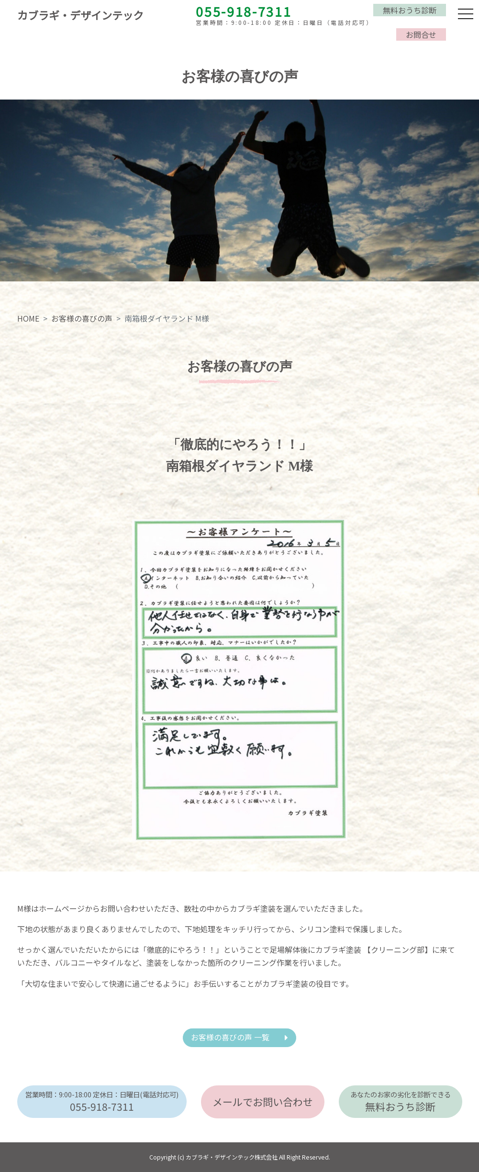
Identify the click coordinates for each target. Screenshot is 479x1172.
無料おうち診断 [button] (409, 10)
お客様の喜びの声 (81, 318)
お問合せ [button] (421, 34)
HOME (28, 318)
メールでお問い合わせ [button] (262, 1101)
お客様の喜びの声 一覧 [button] (230, 1037)
